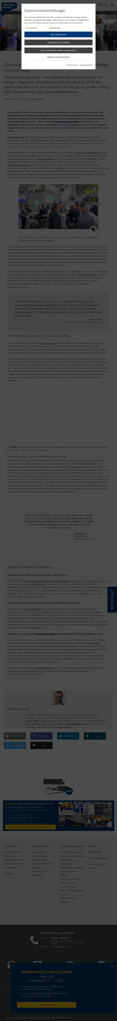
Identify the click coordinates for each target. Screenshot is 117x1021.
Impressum (72, 65)
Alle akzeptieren (58, 34)
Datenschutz (86, 65)
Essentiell (32, 28)
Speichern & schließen (58, 42)
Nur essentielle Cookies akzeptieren (58, 50)
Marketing (55, 28)
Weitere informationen (58, 56)
